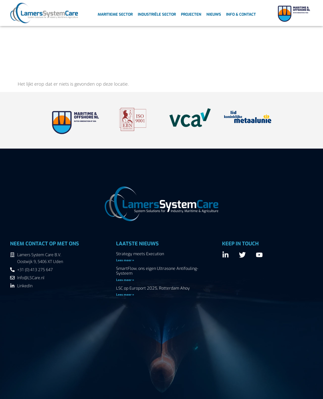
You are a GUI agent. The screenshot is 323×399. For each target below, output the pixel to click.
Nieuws (213, 14)
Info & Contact (241, 14)
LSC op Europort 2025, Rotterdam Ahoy (153, 288)
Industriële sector (157, 14)
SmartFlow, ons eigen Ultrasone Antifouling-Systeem (157, 271)
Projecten (191, 14)
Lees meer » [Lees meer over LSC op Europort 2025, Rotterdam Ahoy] (125, 294)
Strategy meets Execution (140, 253)
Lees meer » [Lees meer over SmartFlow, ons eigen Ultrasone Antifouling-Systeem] (125, 280)
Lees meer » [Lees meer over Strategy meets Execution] (125, 260)
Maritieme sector (115, 14)
